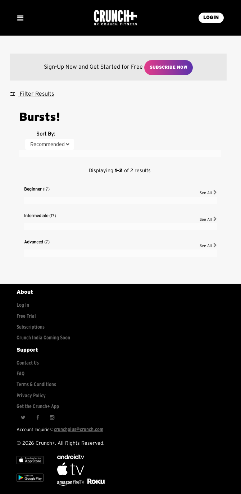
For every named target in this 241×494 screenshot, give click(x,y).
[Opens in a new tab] (71, 484)
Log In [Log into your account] (23, 305)
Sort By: (45, 134)
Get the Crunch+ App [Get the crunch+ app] (38, 406)
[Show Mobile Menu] (20, 18)
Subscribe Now (168, 67)
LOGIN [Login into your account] (211, 17)
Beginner (37, 189)
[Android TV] (70, 457)
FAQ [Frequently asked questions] (20, 373)
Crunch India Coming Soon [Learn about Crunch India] (43, 337)
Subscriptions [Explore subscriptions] (31, 327)
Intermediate (40, 216)
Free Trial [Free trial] (26, 316)
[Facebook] (37, 417)
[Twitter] (23, 417)
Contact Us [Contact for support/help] (28, 363)
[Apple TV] (30, 465)
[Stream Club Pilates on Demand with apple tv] (95, 484)
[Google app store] (30, 483)
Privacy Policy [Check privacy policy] (31, 395)
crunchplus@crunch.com (78, 429)
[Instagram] (51, 417)
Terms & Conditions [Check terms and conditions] (36, 384)
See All (208, 192)
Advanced (37, 242)
